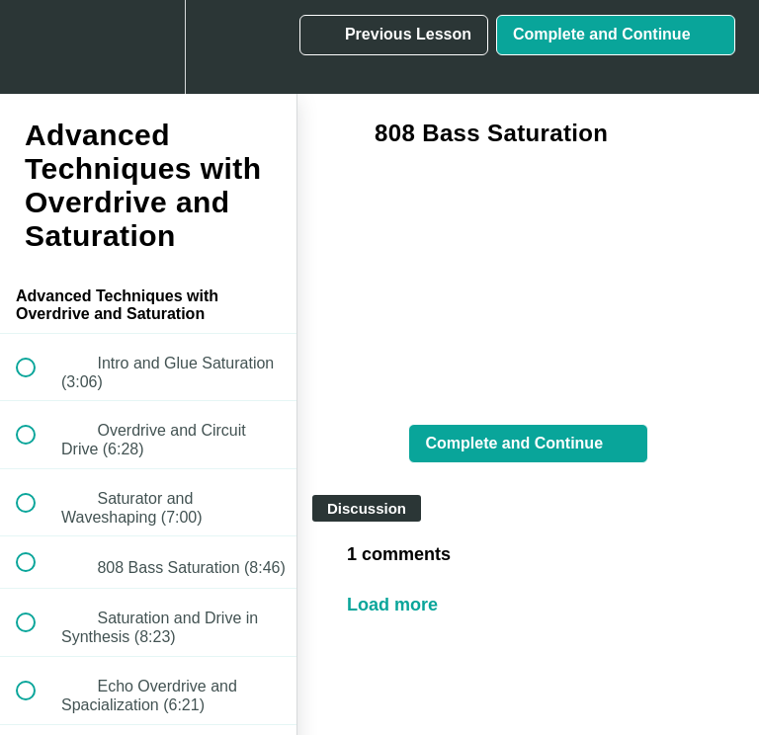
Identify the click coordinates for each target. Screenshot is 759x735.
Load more (392, 604)
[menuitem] (148, 47)
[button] (36, 47)
